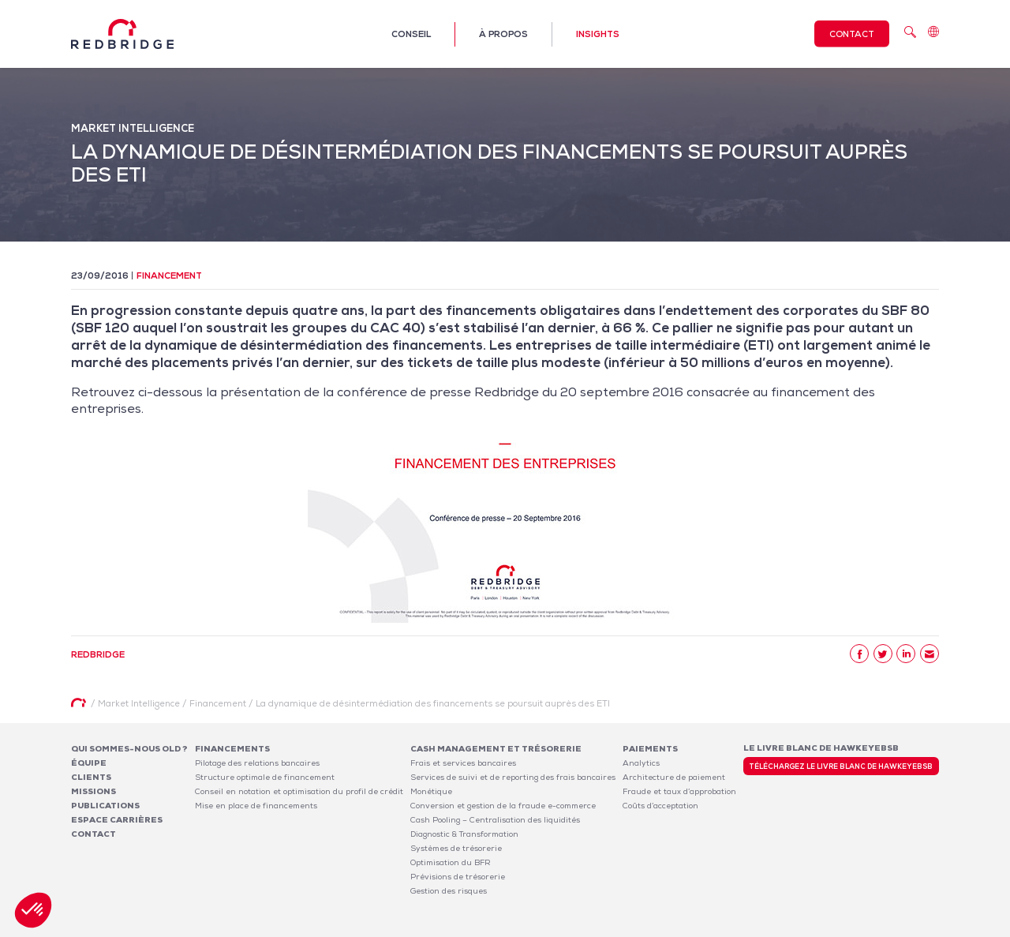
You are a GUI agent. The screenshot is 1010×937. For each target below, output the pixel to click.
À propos (503, 33)
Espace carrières (117, 820)
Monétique (431, 791)
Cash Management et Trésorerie (496, 749)
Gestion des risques (448, 891)
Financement (169, 275)
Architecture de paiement (674, 777)
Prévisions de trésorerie (457, 876)
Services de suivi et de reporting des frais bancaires (512, 777)
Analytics (641, 763)
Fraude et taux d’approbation (679, 791)
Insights (597, 33)
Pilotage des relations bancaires (257, 763)
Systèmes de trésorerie (456, 848)
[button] (33, 910)
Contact (851, 33)
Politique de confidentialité (833, 928)
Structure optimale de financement (265, 777)
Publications (105, 805)
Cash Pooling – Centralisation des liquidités (495, 820)
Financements (232, 749)
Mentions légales (734, 928)
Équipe (89, 763)
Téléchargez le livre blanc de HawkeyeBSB (841, 766)
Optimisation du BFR (450, 862)
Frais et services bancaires (463, 763)
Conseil (411, 33)
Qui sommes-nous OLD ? (129, 749)
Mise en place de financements (256, 805)
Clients (91, 777)
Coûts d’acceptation (660, 805)
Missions (93, 791)
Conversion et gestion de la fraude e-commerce (503, 805)
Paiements (650, 749)
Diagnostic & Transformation (464, 834)
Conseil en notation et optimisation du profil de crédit (299, 791)
